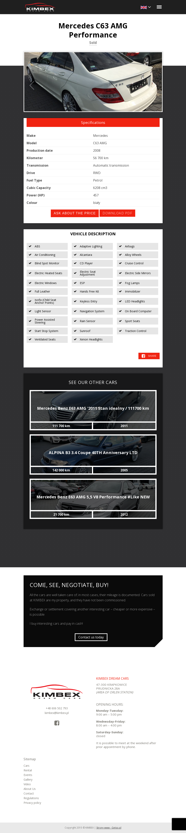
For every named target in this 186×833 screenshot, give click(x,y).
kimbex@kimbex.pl (57, 713)
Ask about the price (75, 213)
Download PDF (117, 213)
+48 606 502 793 (57, 708)
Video (27, 784)
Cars (26, 766)
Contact (29, 793)
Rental (28, 770)
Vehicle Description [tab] (93, 234)
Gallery (28, 779)
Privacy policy (32, 803)
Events (28, 775)
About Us (30, 789)
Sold (93, 43)
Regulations (31, 798)
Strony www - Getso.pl (108, 827)
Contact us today (91, 637)
